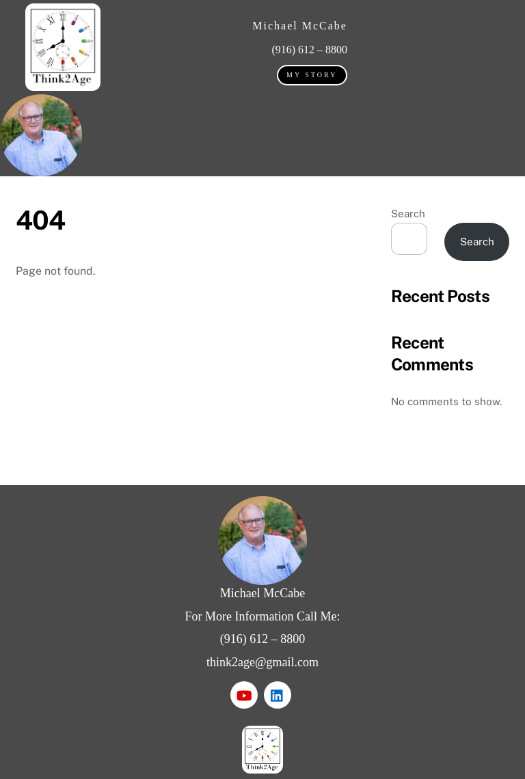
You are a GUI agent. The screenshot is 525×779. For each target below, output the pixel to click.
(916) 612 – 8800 (263, 639)
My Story (311, 75)
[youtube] (244, 693)
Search (408, 213)
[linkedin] (277, 693)
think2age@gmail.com (262, 662)
